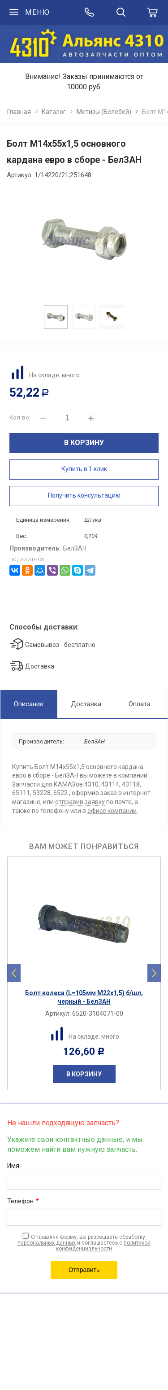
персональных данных (46, 1243)
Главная (19, 111)
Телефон (23, 1201)
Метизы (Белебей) (104, 111)
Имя (13, 1165)
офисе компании (112, 810)
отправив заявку (80, 801)
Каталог (54, 111)
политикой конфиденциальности (103, 1246)
